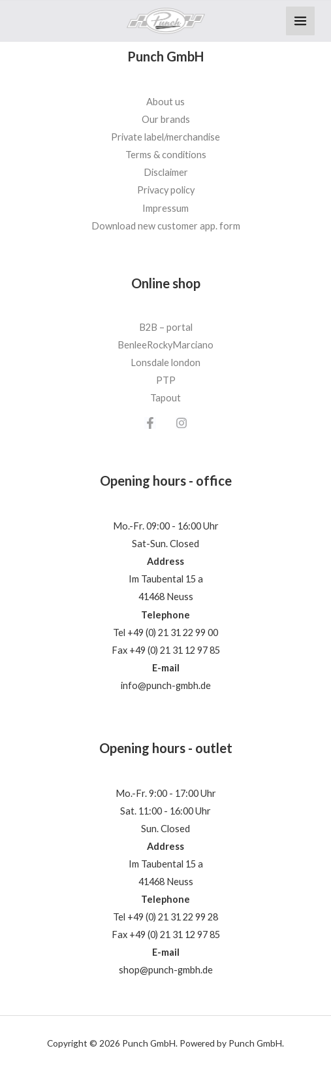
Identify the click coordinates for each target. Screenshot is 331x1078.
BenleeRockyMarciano (165, 344)
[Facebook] (150, 423)
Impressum (165, 208)
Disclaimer (166, 172)
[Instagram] (181, 423)
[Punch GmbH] (166, 21)
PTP (166, 380)
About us (165, 101)
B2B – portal (166, 327)
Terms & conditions (165, 154)
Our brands (166, 119)
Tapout (165, 397)
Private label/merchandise (165, 137)
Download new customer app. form (165, 225)
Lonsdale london (165, 362)
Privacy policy (166, 189)
